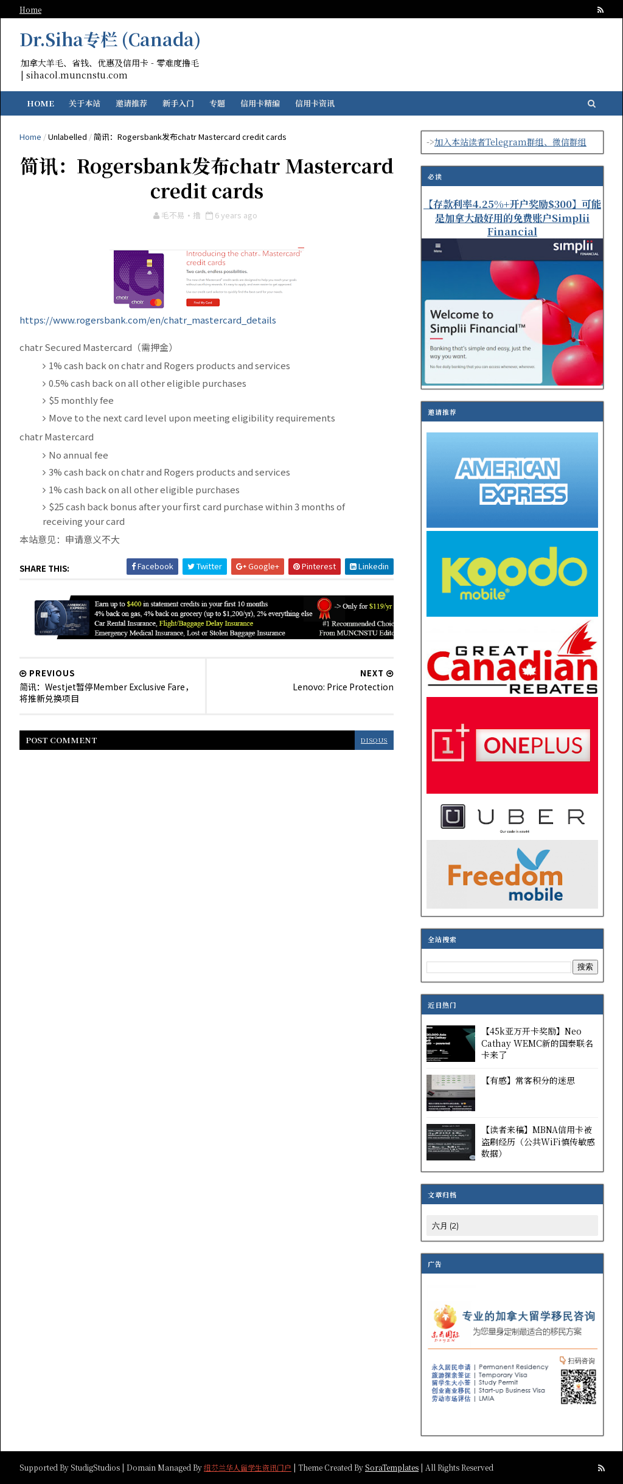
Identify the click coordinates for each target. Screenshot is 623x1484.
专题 (217, 103)
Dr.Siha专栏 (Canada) (110, 39)
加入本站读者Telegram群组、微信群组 (510, 142)
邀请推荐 (131, 103)
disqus (374, 739)
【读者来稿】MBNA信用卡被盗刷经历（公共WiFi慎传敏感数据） (538, 1141)
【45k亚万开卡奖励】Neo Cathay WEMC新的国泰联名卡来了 (537, 1043)
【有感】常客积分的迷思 (528, 1080)
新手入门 (178, 103)
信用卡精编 (260, 103)
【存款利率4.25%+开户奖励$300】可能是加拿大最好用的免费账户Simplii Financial (512, 217)
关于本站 (84, 103)
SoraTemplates (392, 1466)
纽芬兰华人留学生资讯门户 (247, 1466)
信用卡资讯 (315, 103)
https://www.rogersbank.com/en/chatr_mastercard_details (147, 319)
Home (30, 9)
